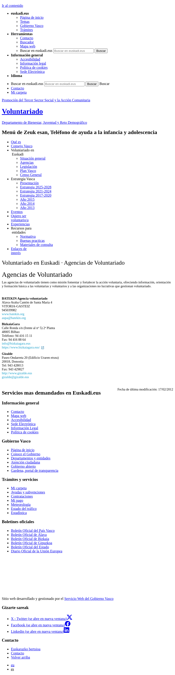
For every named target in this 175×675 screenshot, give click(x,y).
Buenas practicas (32, 241)
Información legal (33, 63)
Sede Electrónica (32, 72)
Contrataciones (22, 496)
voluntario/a (92, 218)
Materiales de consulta (36, 245)
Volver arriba (20, 657)
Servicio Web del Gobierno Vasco (88, 599)
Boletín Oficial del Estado (30, 547)
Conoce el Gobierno (25, 454)
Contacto (26, 38)
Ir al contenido (12, 6)
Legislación (28, 167)
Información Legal (24, 428)
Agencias (27, 162)
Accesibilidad (30, 59)
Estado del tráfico (24, 509)
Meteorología (21, 504)
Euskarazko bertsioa (25, 649)
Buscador (27, 42)
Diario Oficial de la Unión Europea (36, 551)
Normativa (28, 236)
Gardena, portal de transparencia (34, 470)
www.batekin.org (13, 314)
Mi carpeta (19, 92)
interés (92, 251)
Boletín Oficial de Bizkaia (30, 539)
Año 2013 (27, 208)
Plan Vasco (28, 171)
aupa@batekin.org (14, 318)
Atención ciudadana (25, 462)
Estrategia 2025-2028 (35, 187)
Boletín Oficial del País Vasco (33, 531)
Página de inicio (32, 17)
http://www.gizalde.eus (17, 373)
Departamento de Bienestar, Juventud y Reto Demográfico (44, 122)
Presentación (29, 183)
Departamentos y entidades (30, 458)
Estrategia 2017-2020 (35, 195)
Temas (25, 22)
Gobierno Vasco (31, 26)
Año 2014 (27, 204)
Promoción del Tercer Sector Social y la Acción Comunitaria (46, 100)
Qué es (16, 142)
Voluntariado (22, 111)
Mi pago (17, 500)
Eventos (17, 212)
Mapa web (27, 46)
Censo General (31, 175)
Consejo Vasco (21, 146)
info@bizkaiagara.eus (16, 343)
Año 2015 (27, 199)
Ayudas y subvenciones (28, 492)
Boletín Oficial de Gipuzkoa (31, 543)
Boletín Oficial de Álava (29, 535)
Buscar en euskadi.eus (36, 51)
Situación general (33, 158)
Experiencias (20, 224)
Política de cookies (34, 67)
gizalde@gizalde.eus (15, 377)
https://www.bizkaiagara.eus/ (23, 347)
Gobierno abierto (23, 466)
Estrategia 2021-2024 (35, 191)
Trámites (26, 30)
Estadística (19, 513)
